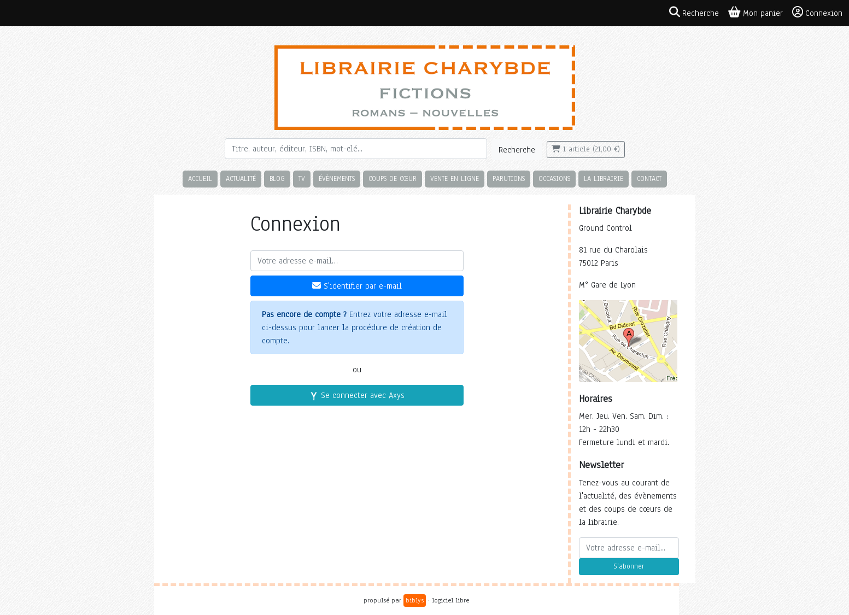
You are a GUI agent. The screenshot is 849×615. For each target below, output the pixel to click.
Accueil (200, 178)
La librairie (603, 178)
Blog (277, 178)
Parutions (509, 178)
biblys (415, 600)
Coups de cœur (392, 178)
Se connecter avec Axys (357, 395)
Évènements (337, 178)
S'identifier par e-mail (357, 285)
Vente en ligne (454, 178)
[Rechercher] (356, 148)
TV (301, 178)
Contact (649, 178)
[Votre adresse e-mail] (357, 260)
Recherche (517, 149)
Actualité (241, 178)
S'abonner (628, 566)
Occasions (554, 178)
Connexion (817, 13)
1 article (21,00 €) (586, 149)
